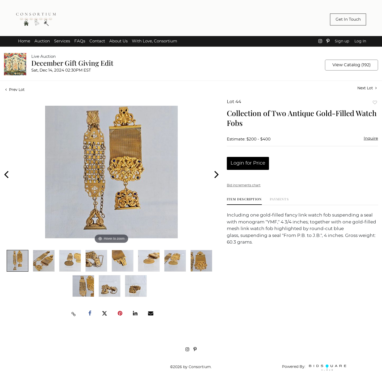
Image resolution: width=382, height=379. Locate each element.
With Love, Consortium (154, 41)
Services (62, 41)
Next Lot (367, 88)
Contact (97, 41)
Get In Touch (348, 19)
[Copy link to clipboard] (74, 313)
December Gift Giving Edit (72, 63)
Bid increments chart (244, 185)
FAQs (79, 41)
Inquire (371, 138)
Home (24, 41)
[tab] (244, 201)
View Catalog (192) (351, 65)
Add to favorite (375, 102)
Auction (42, 41)
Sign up (342, 41)
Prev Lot (15, 90)
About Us (118, 41)
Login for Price (248, 163)
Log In (360, 41)
